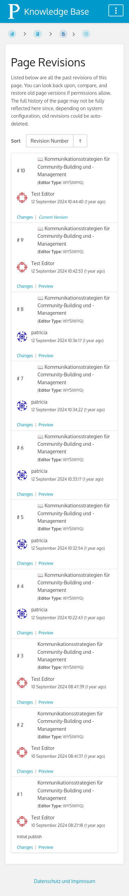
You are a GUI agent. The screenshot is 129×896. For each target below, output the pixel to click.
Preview (46, 286)
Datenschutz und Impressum (64, 881)
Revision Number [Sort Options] (50, 141)
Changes (25, 217)
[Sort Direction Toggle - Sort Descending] (80, 141)
